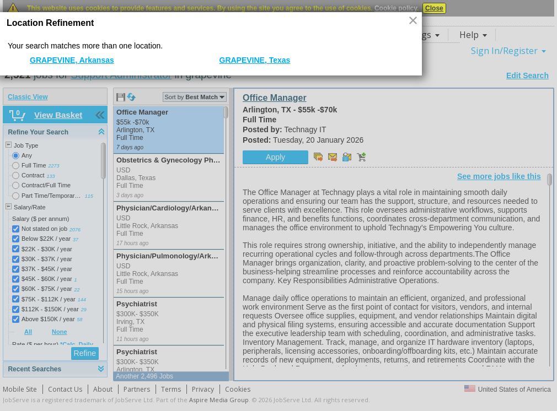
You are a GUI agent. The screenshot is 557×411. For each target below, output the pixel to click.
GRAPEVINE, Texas (255, 60)
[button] (414, 21)
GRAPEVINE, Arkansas (72, 60)
